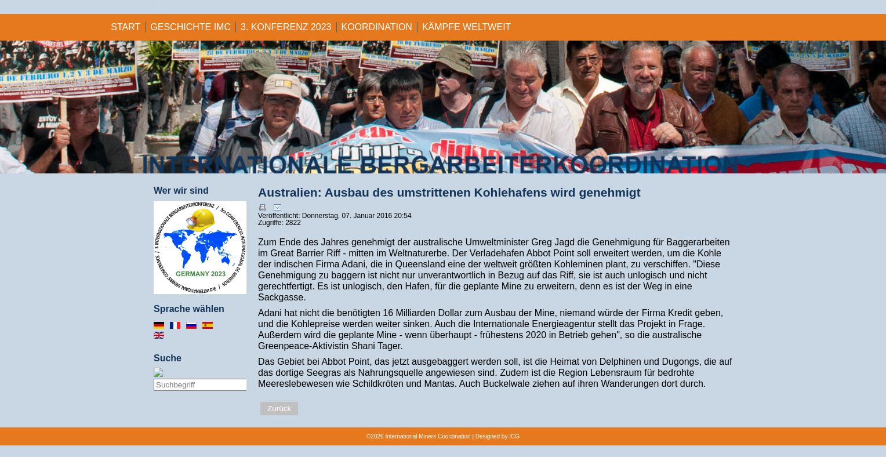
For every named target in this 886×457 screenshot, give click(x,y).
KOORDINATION (377, 27)
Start (125, 27)
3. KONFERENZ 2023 (286, 27)
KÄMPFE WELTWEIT (466, 27)
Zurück (279, 408)
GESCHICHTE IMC (190, 27)
